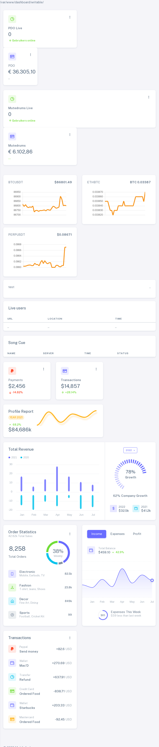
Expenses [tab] (117, 534)
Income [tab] (96, 534)
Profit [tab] (137, 534)
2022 (129, 450)
